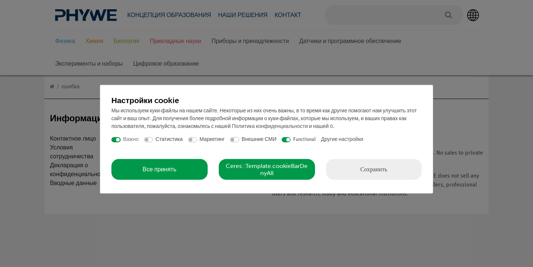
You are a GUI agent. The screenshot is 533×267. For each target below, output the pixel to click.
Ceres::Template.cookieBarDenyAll (267, 169)
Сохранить (373, 168)
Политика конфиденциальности (270, 126)
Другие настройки (342, 139)
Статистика (169, 139)
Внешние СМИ (259, 139)
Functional (304, 139)
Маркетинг (212, 139)
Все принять (159, 169)
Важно (131, 139)
